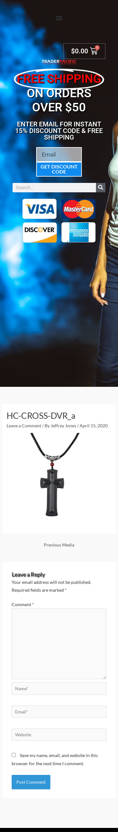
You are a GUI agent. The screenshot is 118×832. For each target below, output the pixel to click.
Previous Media (59, 544)
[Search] (100, 187)
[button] (59, 18)
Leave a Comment (24, 425)
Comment (23, 604)
